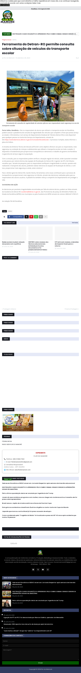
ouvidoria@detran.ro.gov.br (30, 192)
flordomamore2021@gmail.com (21, 462)
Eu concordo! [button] (5, 5)
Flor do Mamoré (46, 669)
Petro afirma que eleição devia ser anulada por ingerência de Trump (27, 493)
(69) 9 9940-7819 (18, 459)
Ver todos (75, 222)
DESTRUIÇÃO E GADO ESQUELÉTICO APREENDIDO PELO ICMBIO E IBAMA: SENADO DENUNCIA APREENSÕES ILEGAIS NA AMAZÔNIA (44, 34)
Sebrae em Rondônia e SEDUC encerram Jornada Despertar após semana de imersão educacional (38, 483)
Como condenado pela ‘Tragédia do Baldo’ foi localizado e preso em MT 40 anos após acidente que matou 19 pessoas (39, 516)
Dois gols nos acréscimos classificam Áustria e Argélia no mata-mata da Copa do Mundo (35, 507)
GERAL (14, 40)
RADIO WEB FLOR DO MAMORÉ (12, 444)
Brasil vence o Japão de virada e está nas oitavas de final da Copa (27, 503)
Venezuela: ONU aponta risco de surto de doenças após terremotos (28, 624)
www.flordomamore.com (22, 470)
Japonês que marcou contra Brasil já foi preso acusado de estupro (26, 511)
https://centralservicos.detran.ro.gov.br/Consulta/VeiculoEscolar (27, 140)
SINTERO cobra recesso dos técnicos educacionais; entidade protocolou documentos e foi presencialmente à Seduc (38, 246)
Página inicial (6, 40)
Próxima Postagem (71, 309)
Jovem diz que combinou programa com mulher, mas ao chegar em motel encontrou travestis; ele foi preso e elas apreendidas (39, 498)
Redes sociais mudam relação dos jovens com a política (13, 243)
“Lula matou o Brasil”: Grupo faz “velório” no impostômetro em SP (28, 631)
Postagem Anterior (9, 309)
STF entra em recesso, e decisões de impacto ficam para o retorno (67, 244)
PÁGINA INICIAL (7, 441)
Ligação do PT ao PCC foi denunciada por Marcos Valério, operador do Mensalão (34, 618)
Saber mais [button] (36, 3)
